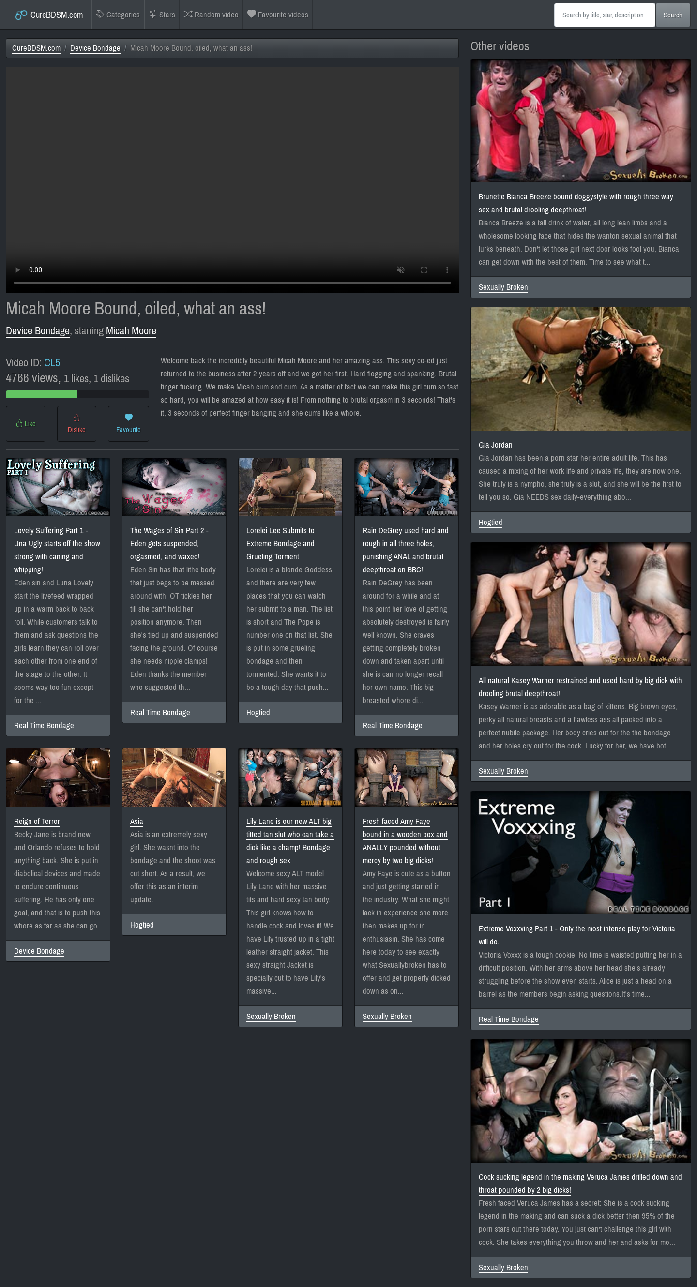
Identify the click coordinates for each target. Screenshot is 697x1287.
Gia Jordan (496, 444)
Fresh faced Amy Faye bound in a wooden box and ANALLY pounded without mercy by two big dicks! (405, 841)
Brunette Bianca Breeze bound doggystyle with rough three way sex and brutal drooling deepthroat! (576, 203)
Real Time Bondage (44, 725)
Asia (136, 821)
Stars (162, 14)
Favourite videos (277, 14)
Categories (118, 14)
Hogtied (258, 712)
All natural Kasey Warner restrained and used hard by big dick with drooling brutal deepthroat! (580, 687)
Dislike (77, 423)
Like (25, 424)
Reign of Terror (37, 821)
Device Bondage (95, 48)
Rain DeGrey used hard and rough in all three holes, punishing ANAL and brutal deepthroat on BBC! (406, 550)
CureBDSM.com (48, 15)
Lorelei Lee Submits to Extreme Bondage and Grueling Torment (280, 543)
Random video (211, 14)
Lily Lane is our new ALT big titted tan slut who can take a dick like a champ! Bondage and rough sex (290, 841)
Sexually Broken (271, 1016)
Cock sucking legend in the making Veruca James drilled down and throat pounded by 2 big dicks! (580, 1183)
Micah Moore (131, 331)
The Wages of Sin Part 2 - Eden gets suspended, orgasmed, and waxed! (169, 543)
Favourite (128, 423)
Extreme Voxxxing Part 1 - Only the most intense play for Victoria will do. (577, 935)
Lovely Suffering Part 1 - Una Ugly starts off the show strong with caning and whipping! (57, 550)
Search (673, 15)
